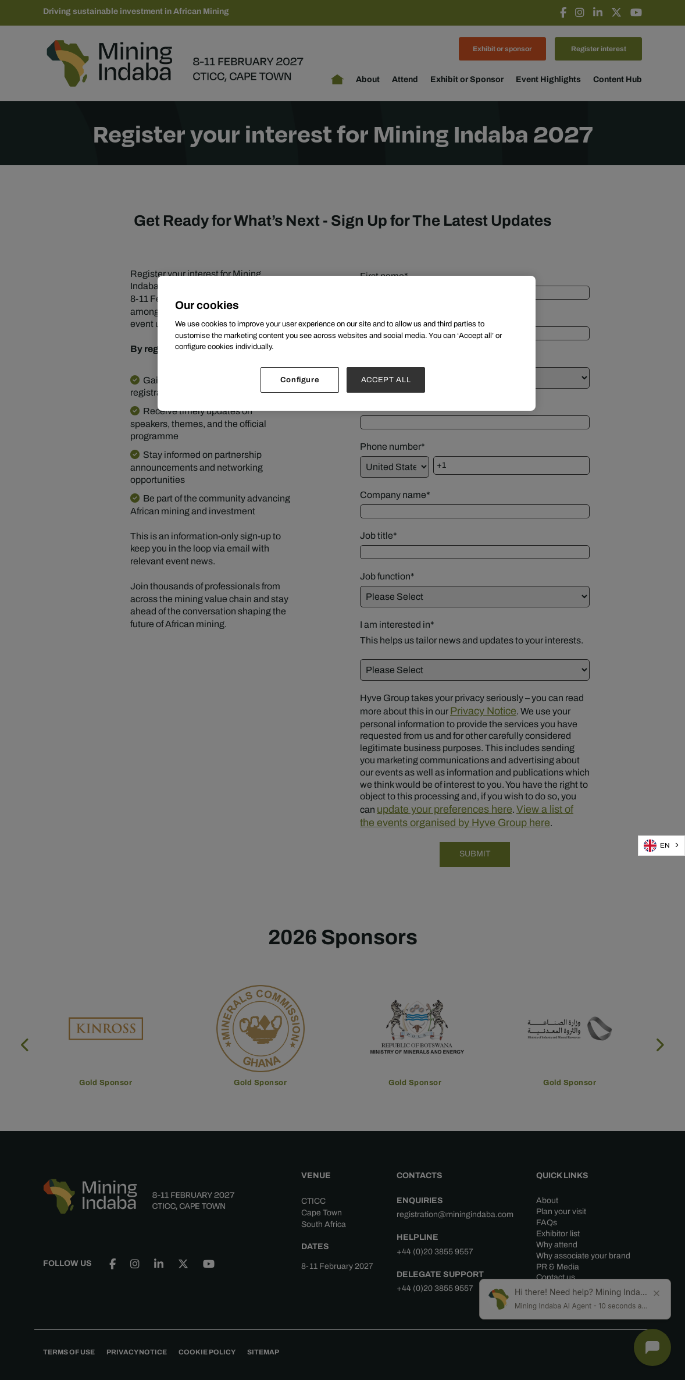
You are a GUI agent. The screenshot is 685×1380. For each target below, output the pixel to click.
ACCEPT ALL (386, 379)
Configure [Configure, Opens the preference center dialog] (300, 379)
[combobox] (661, 845)
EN (657, 845)
